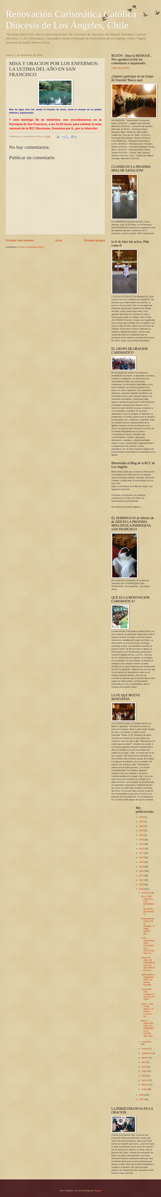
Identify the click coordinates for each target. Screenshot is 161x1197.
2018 (141, 848)
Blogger (97, 1190)
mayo (144, 1071)
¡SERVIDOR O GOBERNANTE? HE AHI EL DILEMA (148, 979)
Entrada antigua (94, 240)
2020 (141, 839)
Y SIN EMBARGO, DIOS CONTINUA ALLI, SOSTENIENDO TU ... (148, 945)
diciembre (146, 893)
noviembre (146, 1041)
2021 (141, 835)
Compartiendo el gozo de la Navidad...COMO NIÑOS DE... (147, 926)
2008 (141, 1095)
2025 (141, 817)
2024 (141, 821)
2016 (141, 857)
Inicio (58, 240)
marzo (144, 1080)
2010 (141, 884)
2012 (141, 875)
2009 (141, 889)
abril (143, 1075)
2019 (141, 844)
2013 (141, 871)
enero (144, 1089)
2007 (141, 1099)
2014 (141, 866)
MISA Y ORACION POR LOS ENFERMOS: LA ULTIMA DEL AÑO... (147, 1028)
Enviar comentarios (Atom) (31, 247)
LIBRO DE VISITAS (120, 68)
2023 (141, 826)
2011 (141, 880)
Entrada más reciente (20, 240)
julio (143, 1062)
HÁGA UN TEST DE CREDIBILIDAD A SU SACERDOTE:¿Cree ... (148, 963)
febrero (145, 1084)
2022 (141, 830)
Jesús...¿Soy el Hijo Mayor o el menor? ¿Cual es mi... (147, 1010)
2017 (141, 853)
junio (144, 1066)
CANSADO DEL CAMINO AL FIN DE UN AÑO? (148, 994)
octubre (145, 1048)
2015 (141, 862)
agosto (144, 1057)
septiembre (146, 1053)
